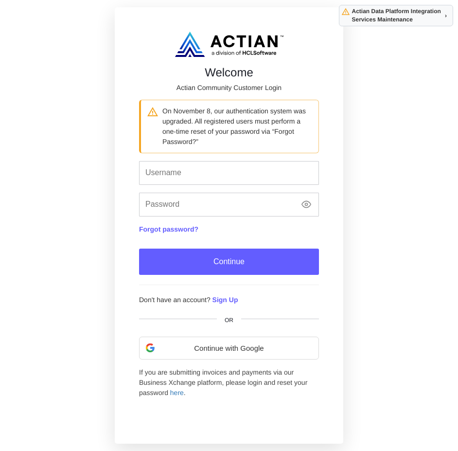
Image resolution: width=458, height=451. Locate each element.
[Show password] (306, 204)
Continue (229, 261)
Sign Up (225, 300)
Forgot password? (168, 229)
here (177, 393)
